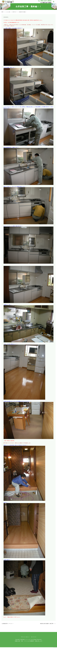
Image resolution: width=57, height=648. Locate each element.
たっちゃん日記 (8, 12)
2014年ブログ (14, 12)
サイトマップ (33, 637)
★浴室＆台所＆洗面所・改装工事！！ (47, 624)
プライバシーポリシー (25, 637)
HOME (2, 12)
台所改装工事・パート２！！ (7, 624)
